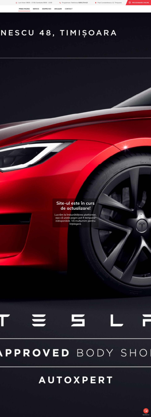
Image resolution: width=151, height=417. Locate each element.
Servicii (36, 9)
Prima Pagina (24, 9)
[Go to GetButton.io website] (146, 415)
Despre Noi (46, 9)
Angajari (58, 9)
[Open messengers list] (146, 410)
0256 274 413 (83, 3)
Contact (68, 9)
